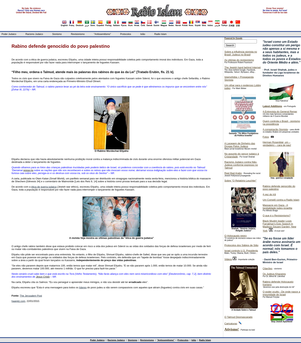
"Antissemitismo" (102, 34)
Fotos (266, 136)
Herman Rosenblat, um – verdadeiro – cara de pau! (277, 144)
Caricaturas (230, 323)
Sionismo (57, 34)
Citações (267, 268)
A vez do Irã (269, 194)
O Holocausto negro (235, 235)
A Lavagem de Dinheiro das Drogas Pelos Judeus (239, 145)
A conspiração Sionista (275, 129)
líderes (83, 287)
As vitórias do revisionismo (239, 60)
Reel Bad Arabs (233, 173)
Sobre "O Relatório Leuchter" (240, 180)
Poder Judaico (9, 34)
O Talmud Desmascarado (238, 317)
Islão (142, 34)
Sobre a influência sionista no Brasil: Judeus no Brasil (240, 53)
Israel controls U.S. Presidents (241, 250)
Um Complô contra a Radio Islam (281, 199)
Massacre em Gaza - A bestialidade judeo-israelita (277, 206)
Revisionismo (77, 34)
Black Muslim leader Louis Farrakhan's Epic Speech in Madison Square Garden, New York (279, 225)
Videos (228, 259)
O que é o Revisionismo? (276, 215)
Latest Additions (272, 106)
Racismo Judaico (34, 34)
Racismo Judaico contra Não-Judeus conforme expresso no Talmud (241, 165)
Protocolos (125, 34)
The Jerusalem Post (31, 295)
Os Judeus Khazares (274, 273)
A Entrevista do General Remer (280, 111)
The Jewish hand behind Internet (242, 67)
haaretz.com (18, 301)
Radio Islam (160, 34)
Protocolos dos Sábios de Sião (241, 245)
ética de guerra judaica (44, 186)
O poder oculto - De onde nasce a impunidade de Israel (281, 293)
